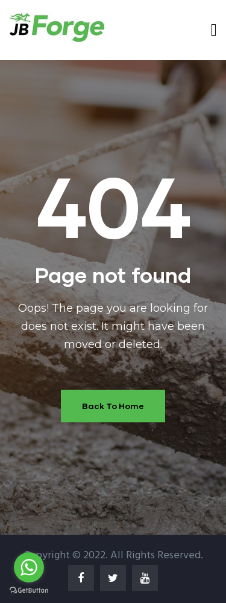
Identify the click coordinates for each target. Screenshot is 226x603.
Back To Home (113, 406)
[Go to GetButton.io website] (29, 591)
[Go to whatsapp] (29, 567)
